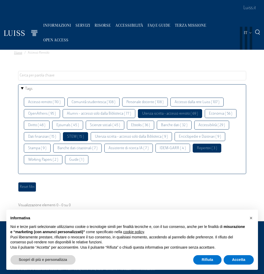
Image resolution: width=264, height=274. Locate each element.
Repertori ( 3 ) (207, 148)
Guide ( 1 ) (76, 160)
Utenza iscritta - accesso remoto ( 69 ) (170, 114)
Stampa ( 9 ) (37, 148)
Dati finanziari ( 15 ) (42, 137)
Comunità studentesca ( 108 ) (93, 102)
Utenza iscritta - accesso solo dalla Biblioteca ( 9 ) (131, 137)
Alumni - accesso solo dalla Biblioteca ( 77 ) (99, 114)
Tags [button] (29, 89)
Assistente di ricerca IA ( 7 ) (129, 148)
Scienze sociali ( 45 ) (105, 125)
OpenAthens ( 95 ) (42, 114)
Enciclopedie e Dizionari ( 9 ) (200, 137)
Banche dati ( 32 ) (174, 125)
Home (18, 52)
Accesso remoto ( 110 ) (44, 102)
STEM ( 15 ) (75, 137)
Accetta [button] (238, 260)
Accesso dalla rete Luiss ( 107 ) (197, 102)
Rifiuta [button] (207, 260)
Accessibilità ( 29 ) (211, 125)
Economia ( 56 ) (220, 114)
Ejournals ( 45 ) (67, 125)
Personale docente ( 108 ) (145, 102)
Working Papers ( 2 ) (43, 160)
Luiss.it (249, 8)
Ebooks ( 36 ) (140, 125)
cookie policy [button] (133, 232)
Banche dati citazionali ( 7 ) (77, 148)
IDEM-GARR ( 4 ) (173, 148)
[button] (251, 218)
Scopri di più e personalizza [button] (43, 260)
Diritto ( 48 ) (36, 125)
